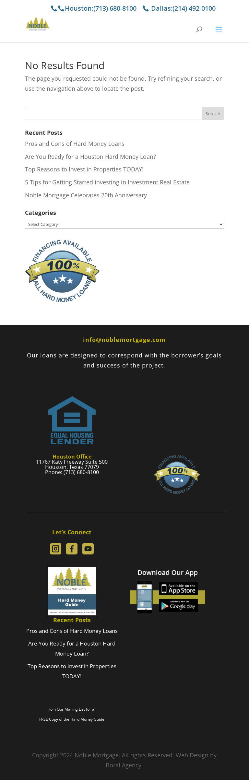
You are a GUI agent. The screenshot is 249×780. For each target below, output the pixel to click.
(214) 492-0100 (194, 8)
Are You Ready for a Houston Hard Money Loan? (90, 156)
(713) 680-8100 (115, 8)
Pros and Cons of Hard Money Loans (74, 143)
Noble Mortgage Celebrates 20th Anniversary (86, 195)
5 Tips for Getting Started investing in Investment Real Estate (107, 182)
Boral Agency (123, 765)
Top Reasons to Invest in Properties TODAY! (84, 169)
